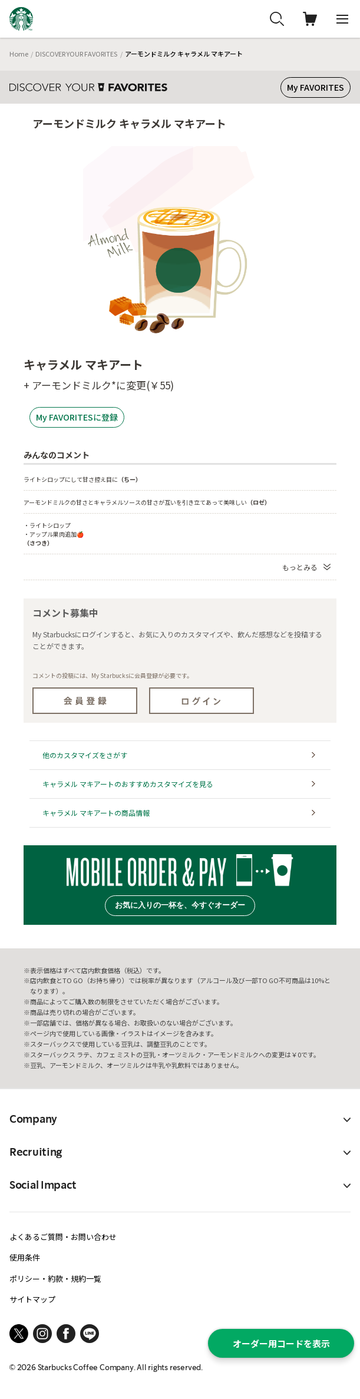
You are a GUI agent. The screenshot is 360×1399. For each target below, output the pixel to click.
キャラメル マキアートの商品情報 (96, 813)
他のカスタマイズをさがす (84, 755)
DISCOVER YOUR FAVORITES (76, 53)
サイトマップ (32, 1299)
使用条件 (24, 1257)
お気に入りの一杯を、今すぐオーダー (180, 905)
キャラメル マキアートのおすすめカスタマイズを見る (127, 784)
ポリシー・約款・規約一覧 (55, 1278)
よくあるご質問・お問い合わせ (63, 1236)
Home (18, 53)
